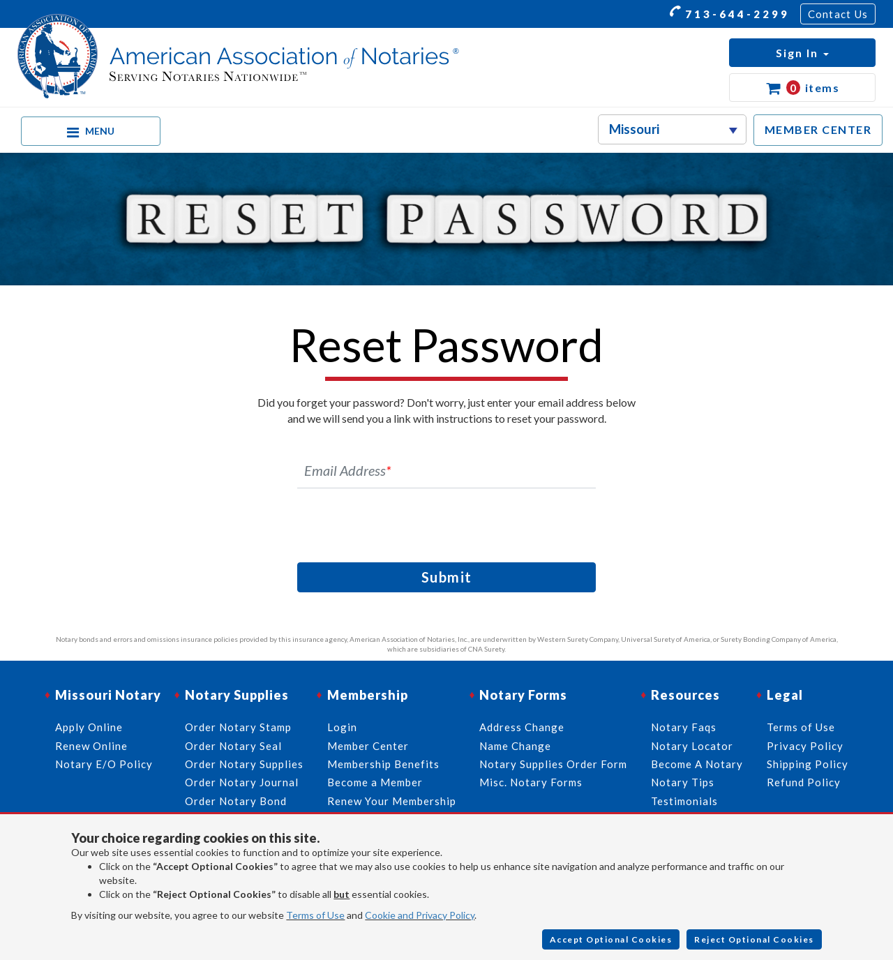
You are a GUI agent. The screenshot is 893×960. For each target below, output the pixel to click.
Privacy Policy (805, 746)
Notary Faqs (683, 727)
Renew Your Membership (391, 801)
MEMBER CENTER (818, 129)
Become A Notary (697, 764)
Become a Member (375, 782)
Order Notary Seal (233, 746)
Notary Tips (682, 782)
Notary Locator (692, 746)
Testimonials (684, 801)
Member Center (368, 746)
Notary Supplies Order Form (553, 764)
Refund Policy (804, 782)
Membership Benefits (383, 764)
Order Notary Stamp (238, 727)
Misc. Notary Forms (531, 782)
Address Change (521, 727)
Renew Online (91, 746)
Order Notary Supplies (244, 764)
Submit (446, 577)
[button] (802, 52)
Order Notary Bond (236, 801)
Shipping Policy (807, 764)
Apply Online (89, 727)
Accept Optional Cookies (611, 939)
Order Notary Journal (242, 782)
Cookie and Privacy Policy (419, 915)
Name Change (515, 746)
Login (342, 727)
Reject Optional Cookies (754, 939)
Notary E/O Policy (104, 764)
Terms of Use (315, 915)
